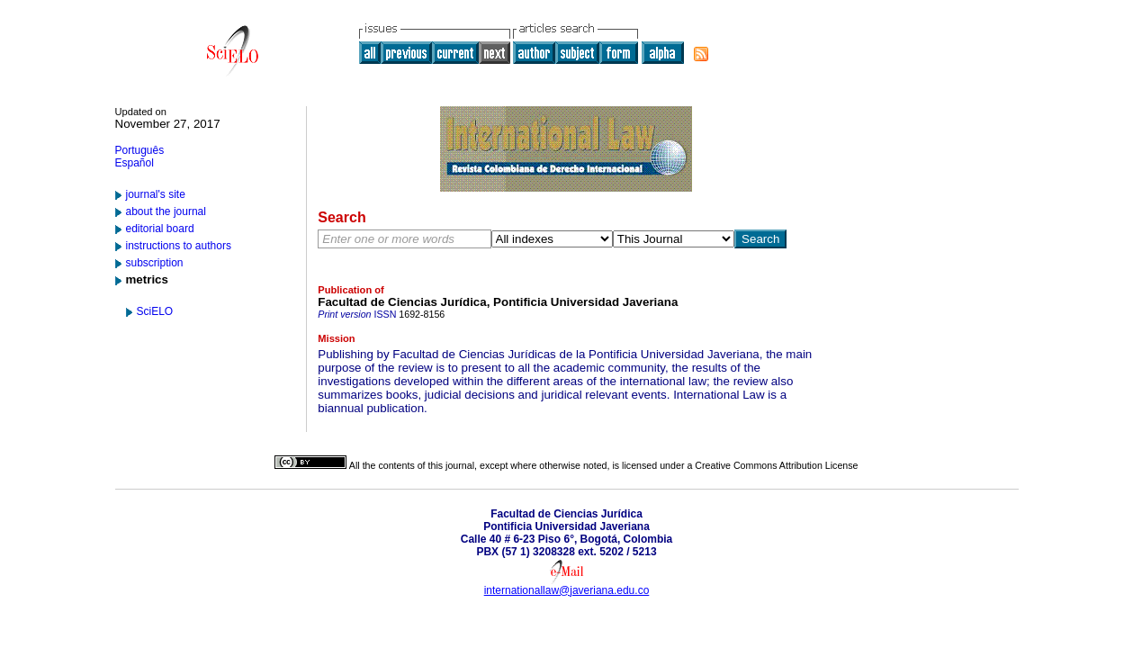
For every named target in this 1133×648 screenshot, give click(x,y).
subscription (155, 262)
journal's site (155, 194)
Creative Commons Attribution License (776, 465)
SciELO (155, 311)
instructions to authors (178, 245)
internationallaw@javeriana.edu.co (567, 590)
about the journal (166, 211)
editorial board (160, 228)
